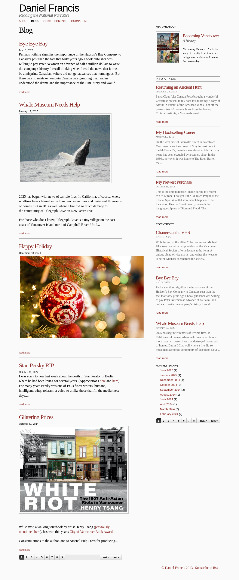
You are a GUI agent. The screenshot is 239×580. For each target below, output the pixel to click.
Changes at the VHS (173, 232)
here (103, 381)
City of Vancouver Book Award (91, 531)
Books (46, 21)
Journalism (78, 21)
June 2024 (166, 399)
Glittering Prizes (36, 417)
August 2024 (168, 394)
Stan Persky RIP (36, 365)
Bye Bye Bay (33, 43)
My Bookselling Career (175, 132)
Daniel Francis (49, 8)
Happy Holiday (35, 246)
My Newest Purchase (174, 182)
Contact (60, 21)
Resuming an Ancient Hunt (179, 87)
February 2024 (169, 414)
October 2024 (168, 384)
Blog (35, 21)
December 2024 (170, 379)
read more (24, 92)
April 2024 (166, 404)
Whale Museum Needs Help (49, 104)
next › (105, 557)
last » (116, 557)
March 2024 (167, 409)
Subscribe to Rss (206, 568)
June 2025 (166, 370)
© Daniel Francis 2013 (177, 568)
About (23, 21)
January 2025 (168, 375)
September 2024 (170, 389)
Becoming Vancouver (201, 35)
